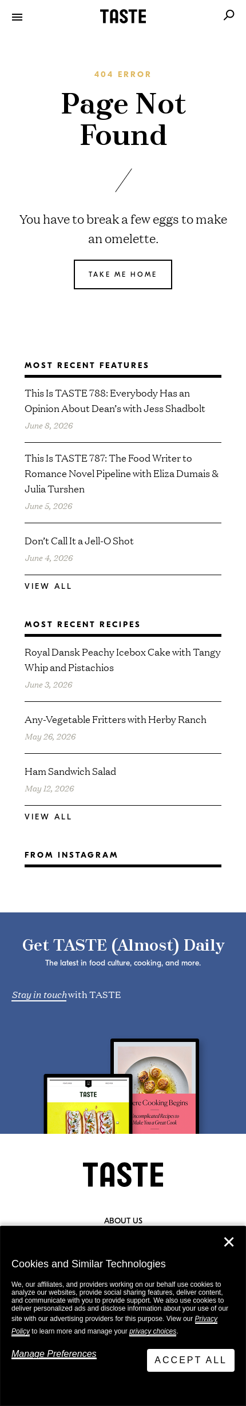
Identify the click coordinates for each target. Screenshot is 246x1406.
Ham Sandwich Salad (70, 770)
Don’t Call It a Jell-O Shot (79, 540)
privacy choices (152, 1331)
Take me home (123, 274)
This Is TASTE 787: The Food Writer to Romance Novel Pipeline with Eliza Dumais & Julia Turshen (122, 472)
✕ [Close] (229, 1242)
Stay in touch (38, 993)
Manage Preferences (54, 1354)
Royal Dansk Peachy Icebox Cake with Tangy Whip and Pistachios (123, 659)
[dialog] (123, 1316)
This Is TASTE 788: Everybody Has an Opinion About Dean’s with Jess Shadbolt (115, 400)
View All (49, 586)
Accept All (190, 1360)
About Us (123, 1221)
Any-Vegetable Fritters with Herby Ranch (116, 719)
